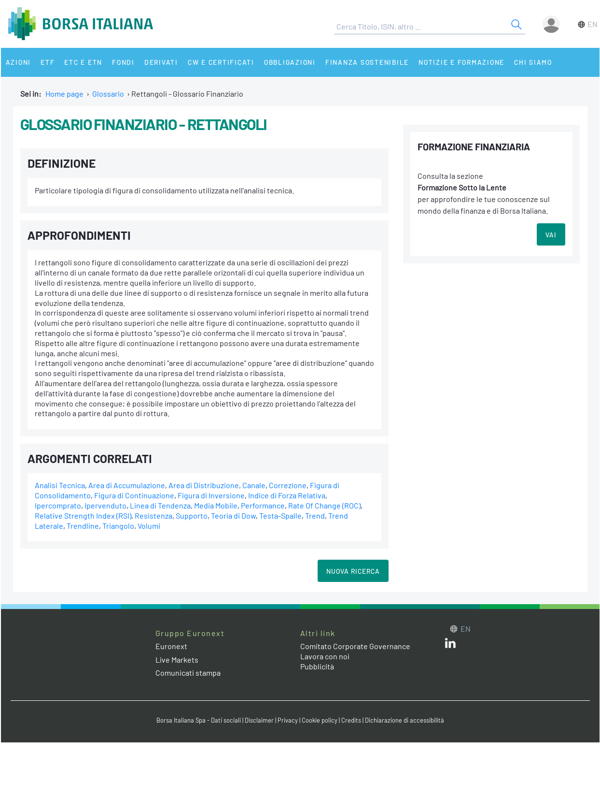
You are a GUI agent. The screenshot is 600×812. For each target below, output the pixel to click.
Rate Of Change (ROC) (324, 505)
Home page (64, 93)
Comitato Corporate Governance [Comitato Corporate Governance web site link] (355, 646)
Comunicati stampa (188, 672)
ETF (48, 62)
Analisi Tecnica (60, 485)
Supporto (192, 515)
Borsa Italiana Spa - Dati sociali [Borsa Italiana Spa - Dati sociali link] (198, 720)
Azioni (18, 62)
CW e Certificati (221, 62)
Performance (263, 505)
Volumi (149, 525)
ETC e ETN (83, 62)
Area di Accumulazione (126, 485)
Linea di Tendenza (160, 505)
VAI (551, 235)
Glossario (108, 93)
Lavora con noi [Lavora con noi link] (324, 656)
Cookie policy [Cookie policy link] (319, 720)
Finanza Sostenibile (367, 62)
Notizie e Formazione (461, 62)
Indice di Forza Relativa (286, 495)
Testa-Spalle (280, 515)
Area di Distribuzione (203, 485)
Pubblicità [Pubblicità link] (317, 666)
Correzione (288, 485)
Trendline (83, 525)
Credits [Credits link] (351, 720)
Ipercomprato (58, 505)
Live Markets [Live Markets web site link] (176, 659)
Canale (253, 485)
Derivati (161, 62)
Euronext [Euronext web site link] (171, 646)
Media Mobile (215, 505)
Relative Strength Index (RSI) (83, 515)
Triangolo (118, 525)
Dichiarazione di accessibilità (404, 720)
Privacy (288, 720)
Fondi (123, 62)
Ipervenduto (105, 505)
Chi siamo (533, 62)
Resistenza (153, 515)
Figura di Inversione (211, 495)
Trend (315, 515)
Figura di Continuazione (134, 495)
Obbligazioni (290, 62)
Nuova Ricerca (353, 571)
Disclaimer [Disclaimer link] (259, 720)
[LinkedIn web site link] (450, 645)
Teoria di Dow (233, 515)
